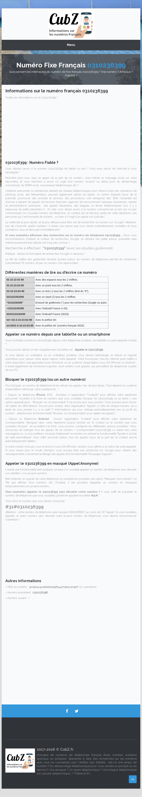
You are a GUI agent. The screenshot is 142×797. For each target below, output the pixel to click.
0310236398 (40, 592)
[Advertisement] (71, 131)
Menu (71, 45)
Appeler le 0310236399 (89, 349)
